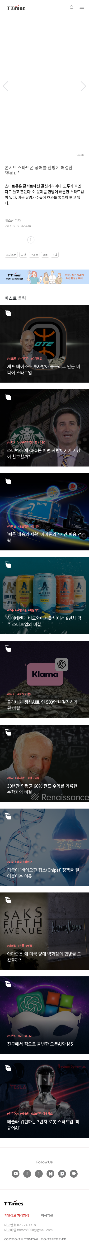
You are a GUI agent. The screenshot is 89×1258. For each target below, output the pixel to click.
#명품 (28, 946)
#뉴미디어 (23, 358)
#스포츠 (11, 358)
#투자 (10, 778)
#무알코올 (21, 610)
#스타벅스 (13, 442)
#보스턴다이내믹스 (41, 1114)
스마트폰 (11, 255)
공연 (23, 255)
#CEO (41, 442)
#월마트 (35, 526)
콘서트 (34, 255)
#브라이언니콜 (28, 442)
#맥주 (10, 610)
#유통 (21, 946)
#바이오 (27, 862)
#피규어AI (13, 1114)
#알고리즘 (34, 778)
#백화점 (11, 946)
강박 (54, 255)
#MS (20, 1036)
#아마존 (11, 526)
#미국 (10, 862)
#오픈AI (12, 1036)
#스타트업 (36, 358)
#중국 (18, 862)
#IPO (20, 694)
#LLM (28, 1036)
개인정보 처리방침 (16, 1215)
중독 (44, 255)
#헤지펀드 (21, 778)
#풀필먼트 (23, 526)
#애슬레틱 (34, 610)
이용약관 (47, 1215)
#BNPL (11, 694)
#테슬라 (24, 1114)
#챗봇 (28, 694)
